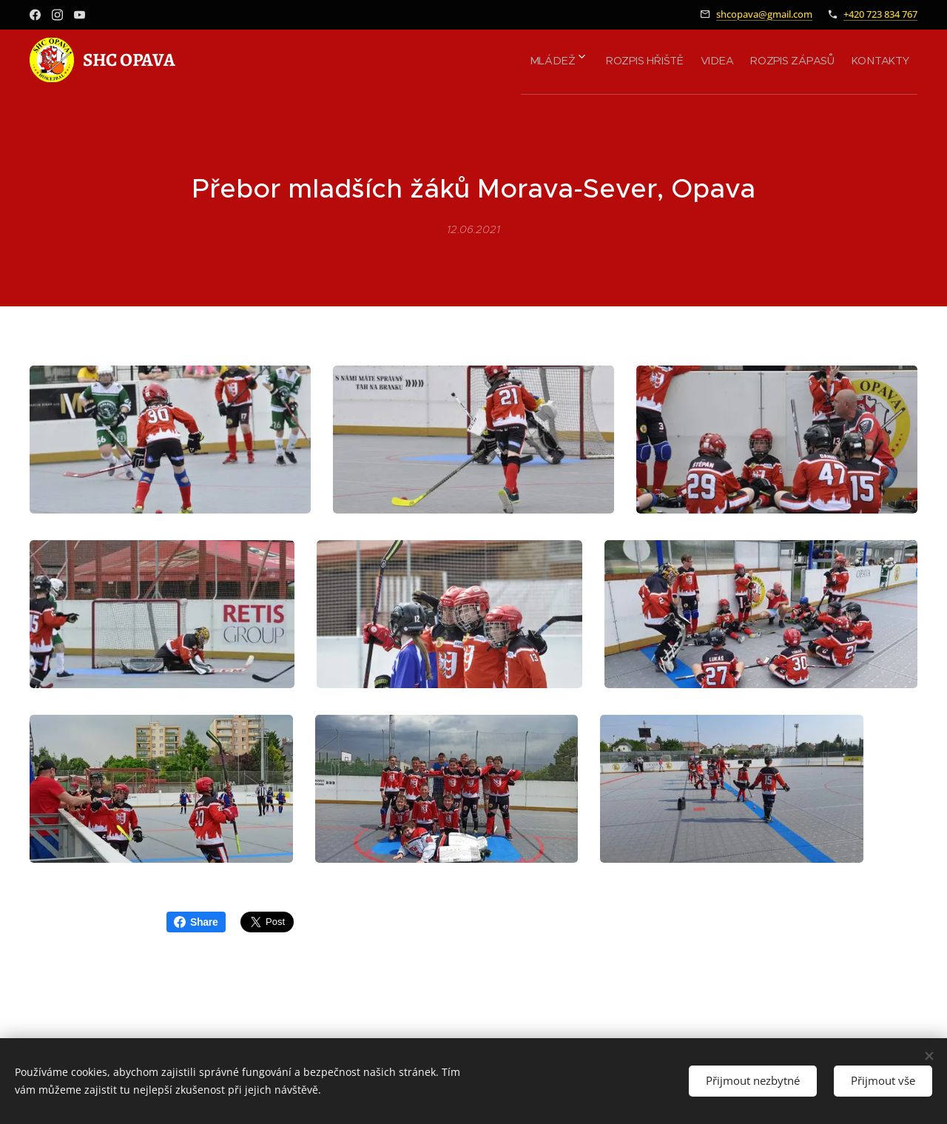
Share (196, 922)
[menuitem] (520, 60)
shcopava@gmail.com (764, 14)
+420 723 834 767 (880, 14)
